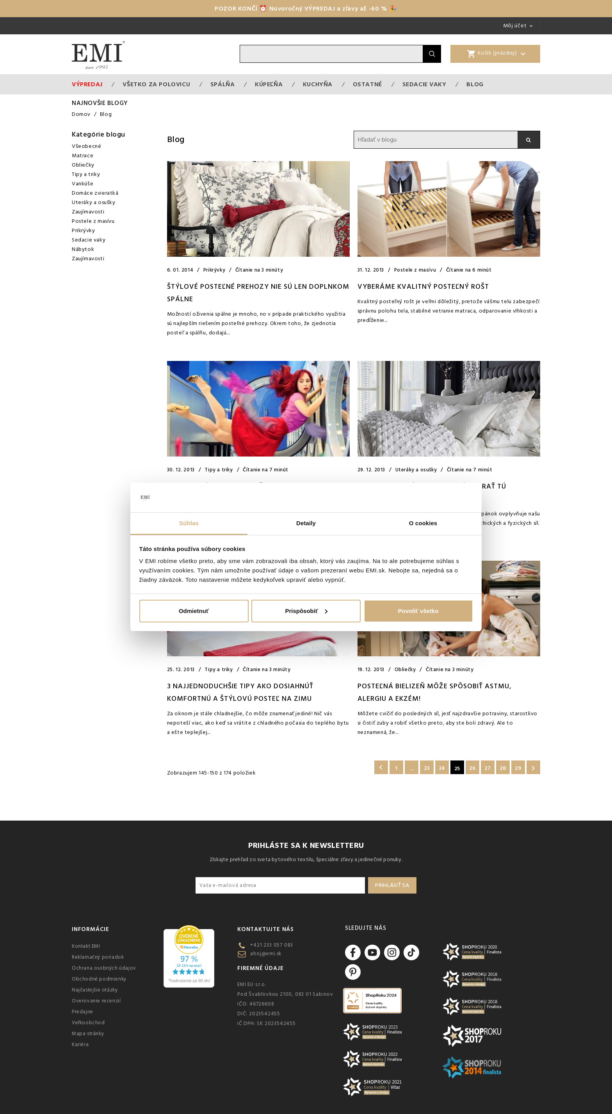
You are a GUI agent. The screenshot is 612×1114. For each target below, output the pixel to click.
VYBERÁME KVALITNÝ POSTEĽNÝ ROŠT (423, 286)
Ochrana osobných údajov (104, 968)
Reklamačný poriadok (98, 957)
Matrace (82, 156)
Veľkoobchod (88, 1022)
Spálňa (222, 84)
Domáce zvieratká (95, 193)
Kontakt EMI (86, 946)
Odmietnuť (194, 611)
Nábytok (83, 249)
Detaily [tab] (306, 523)
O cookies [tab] (423, 523)
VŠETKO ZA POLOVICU (156, 84)
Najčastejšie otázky (94, 989)
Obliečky (83, 165)
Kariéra (80, 1044)
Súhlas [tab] (189, 523)
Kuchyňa (318, 84)
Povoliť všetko (418, 611)
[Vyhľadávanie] (331, 54)
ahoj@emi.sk (265, 953)
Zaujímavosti (88, 212)
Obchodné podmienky (99, 979)
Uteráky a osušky (94, 202)
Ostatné (367, 84)
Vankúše (82, 184)
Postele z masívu (93, 221)
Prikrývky (83, 231)
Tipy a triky (86, 174)
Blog (474, 84)
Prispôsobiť (306, 611)
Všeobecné (86, 146)
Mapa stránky (88, 1033)
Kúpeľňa (269, 84)
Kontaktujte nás (265, 929)
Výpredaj (87, 84)
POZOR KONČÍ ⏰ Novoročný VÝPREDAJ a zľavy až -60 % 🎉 (306, 8)
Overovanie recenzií (96, 1000)
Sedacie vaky (424, 84)
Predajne (82, 1011)
